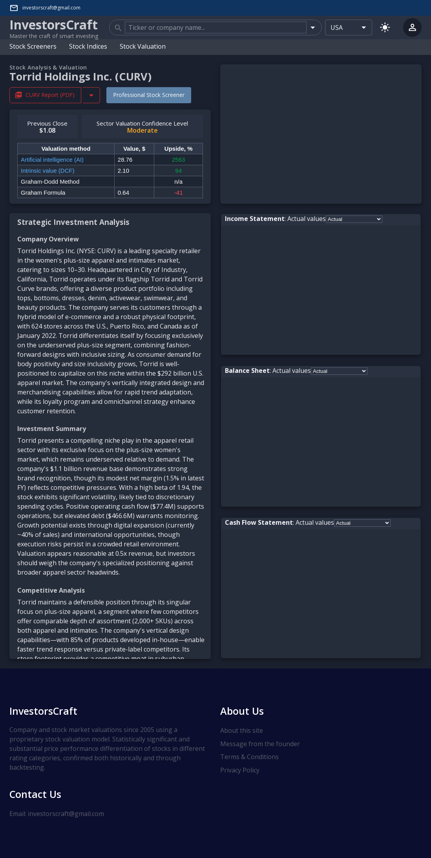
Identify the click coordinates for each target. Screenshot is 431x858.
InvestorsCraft (43, 710)
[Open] (313, 27)
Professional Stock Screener (148, 95)
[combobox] (215, 27)
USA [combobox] (337, 27)
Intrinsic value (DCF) (48, 170)
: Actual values (275, 218)
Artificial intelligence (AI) (52, 159)
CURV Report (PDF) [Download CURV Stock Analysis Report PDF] (45, 95)
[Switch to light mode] (384, 27)
